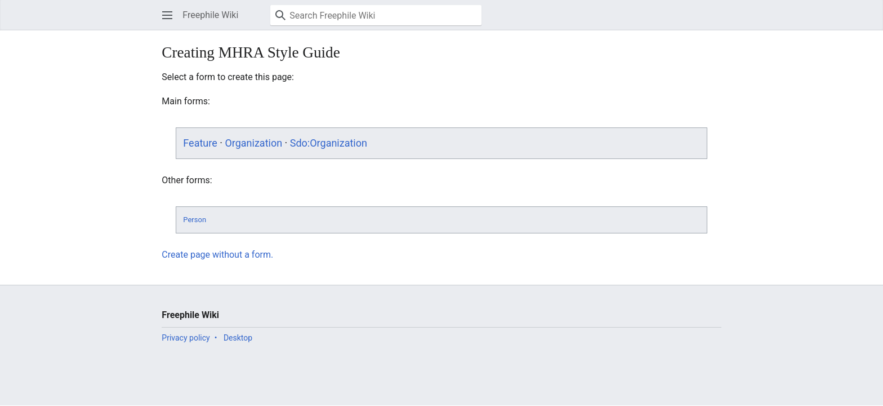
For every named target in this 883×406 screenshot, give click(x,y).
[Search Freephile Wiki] (375, 15)
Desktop (238, 337)
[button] (167, 15)
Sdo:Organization (328, 143)
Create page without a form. (217, 254)
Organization (253, 143)
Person (194, 219)
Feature (200, 143)
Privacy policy (185, 337)
